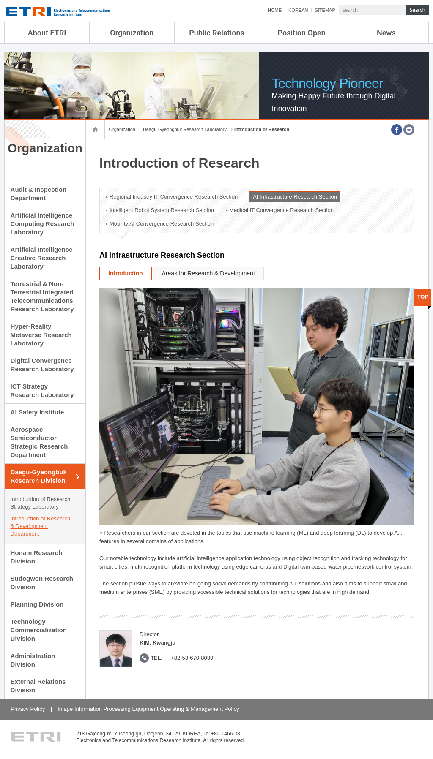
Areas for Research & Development (208, 273)
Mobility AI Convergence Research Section (162, 223)
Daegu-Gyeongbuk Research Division (39, 476)
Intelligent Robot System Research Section (162, 210)
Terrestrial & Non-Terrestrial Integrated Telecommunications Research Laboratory (42, 296)
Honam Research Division (37, 557)
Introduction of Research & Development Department (41, 526)
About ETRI (47, 32)
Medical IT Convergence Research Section (281, 210)
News (386, 32)
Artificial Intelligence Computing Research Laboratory (42, 224)
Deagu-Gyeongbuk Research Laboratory (185, 129)
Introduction (125, 273)
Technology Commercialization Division (39, 630)
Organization (131, 32)
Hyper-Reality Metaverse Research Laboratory (41, 335)
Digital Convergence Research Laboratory (42, 365)
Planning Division (37, 604)
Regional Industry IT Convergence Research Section (174, 196)
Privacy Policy (28, 709)
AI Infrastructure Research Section (295, 196)
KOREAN (298, 10)
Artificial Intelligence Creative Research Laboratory (42, 258)
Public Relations (216, 32)
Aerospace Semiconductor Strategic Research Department (39, 442)
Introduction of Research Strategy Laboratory (41, 503)
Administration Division (33, 660)
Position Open (302, 32)
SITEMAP (325, 10)
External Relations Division (38, 686)
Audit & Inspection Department (39, 193)
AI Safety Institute (37, 412)
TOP (423, 297)
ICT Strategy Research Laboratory (42, 390)
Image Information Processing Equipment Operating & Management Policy (148, 709)
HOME (275, 10)
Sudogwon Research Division (42, 582)
